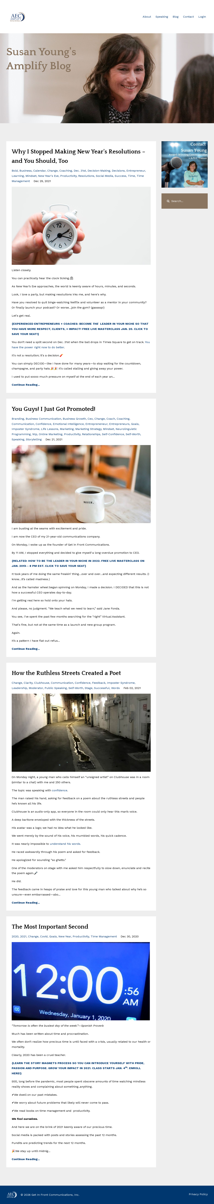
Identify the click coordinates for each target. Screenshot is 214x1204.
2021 (23, 936)
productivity (68, 176)
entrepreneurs (119, 424)
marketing (67, 429)
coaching (65, 170)
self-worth (133, 434)
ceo (90, 418)
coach (110, 418)
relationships (91, 434)
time (131, 176)
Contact (188, 16)
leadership (19, 688)
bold (15, 170)
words (115, 688)
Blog (176, 16)
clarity (28, 682)
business (25, 170)
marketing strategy (88, 429)
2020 (15, 936)
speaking (18, 439)
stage (88, 688)
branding (18, 418)
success (120, 176)
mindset (31, 176)
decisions (118, 170)
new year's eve (48, 176)
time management (104, 936)
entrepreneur (135, 170)
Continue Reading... (26, 384)
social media (104, 176)
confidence (43, 424)
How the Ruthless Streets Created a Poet (77, 673)
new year (64, 936)
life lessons (49, 429)
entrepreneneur (96, 424)
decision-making (99, 170)
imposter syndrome (25, 429)
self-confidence (113, 434)
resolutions (86, 176)
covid (44, 936)
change (52, 170)
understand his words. (65, 843)
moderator (36, 688)
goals (135, 424)
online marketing (50, 434)
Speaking (162, 16)
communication (23, 424)
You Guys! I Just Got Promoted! (62, 409)
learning (18, 176)
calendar (39, 170)
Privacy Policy (198, 1194)
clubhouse (41, 682)
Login (202, 16)
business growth (74, 418)
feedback (98, 682)
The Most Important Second (58, 926)
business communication (43, 418)
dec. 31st (80, 170)
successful (102, 688)
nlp (34, 434)
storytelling (34, 439)
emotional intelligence (68, 424)
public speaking (56, 688)
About (147, 16)
